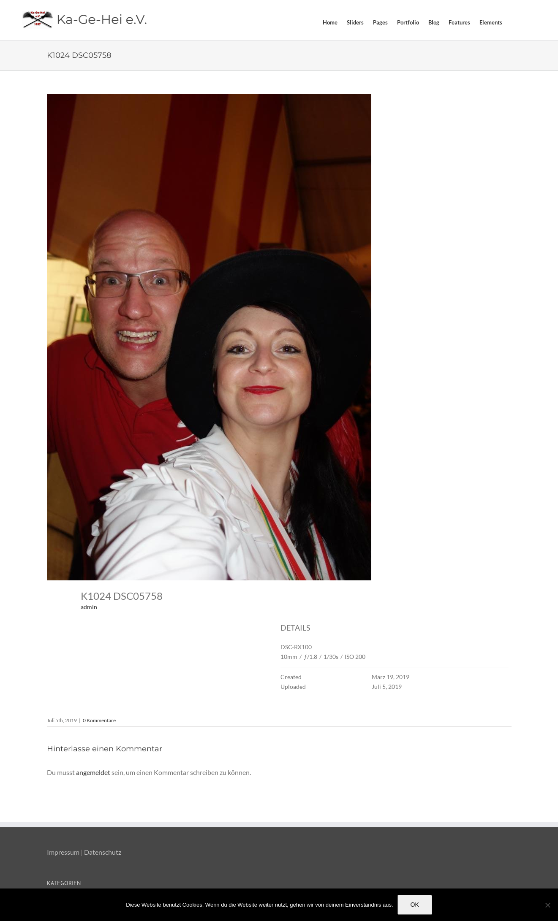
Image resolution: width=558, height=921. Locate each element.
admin (89, 606)
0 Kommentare (99, 720)
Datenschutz (102, 852)
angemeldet (93, 772)
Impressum (63, 852)
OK (415, 904)
